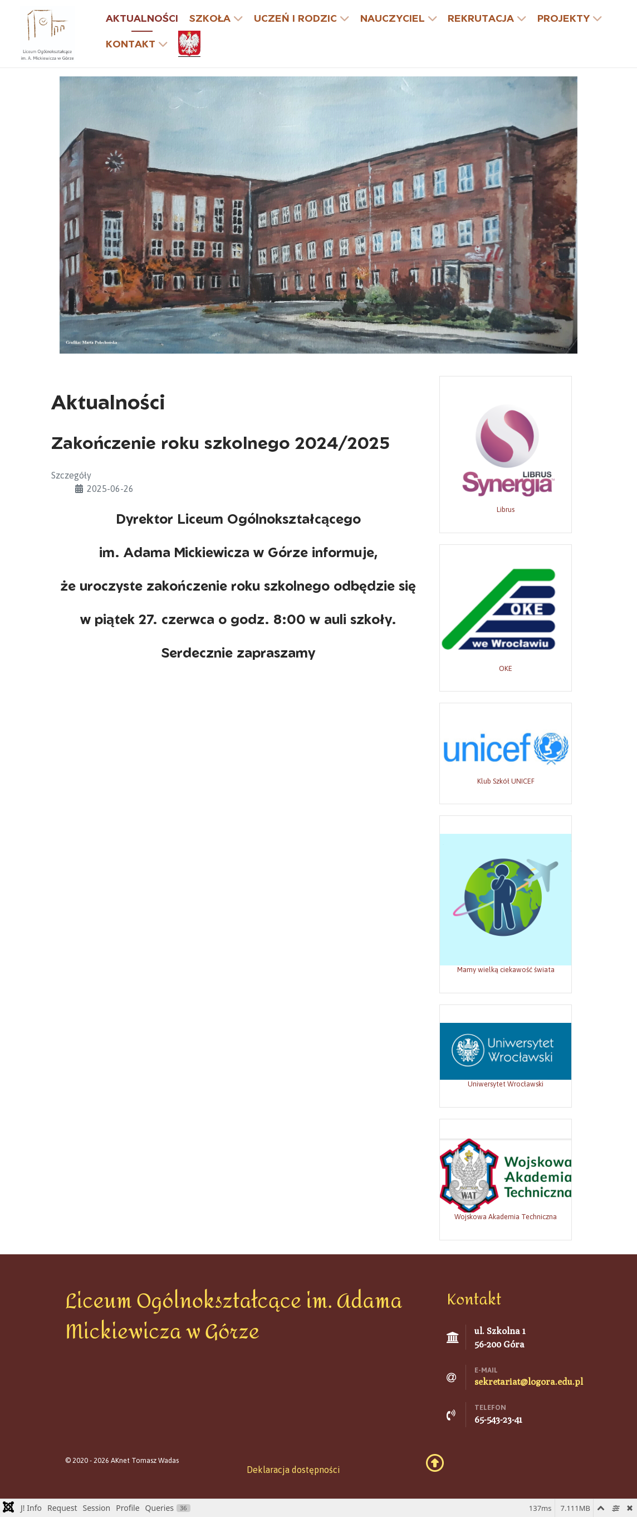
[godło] (191, 43)
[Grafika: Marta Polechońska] (318, 214)
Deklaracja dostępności (293, 1470)
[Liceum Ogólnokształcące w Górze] (47, 33)
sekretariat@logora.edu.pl (528, 1381)
